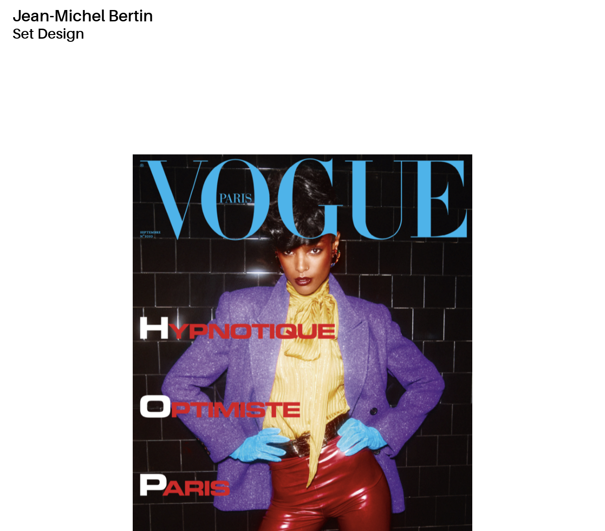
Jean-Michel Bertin (82, 16)
